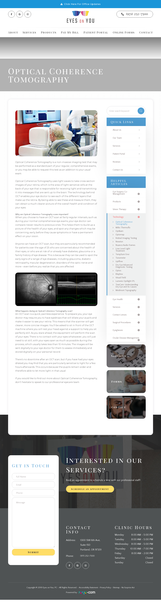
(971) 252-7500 (137, 13)
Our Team (118, 138)
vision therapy (120, 210)
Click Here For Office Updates (82, 4)
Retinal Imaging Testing (127, 240)
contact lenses (121, 323)
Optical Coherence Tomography (125, 224)
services (117, 315)
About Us (118, 130)
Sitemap (117, 599)
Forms (117, 392)
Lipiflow (120, 265)
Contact (146, 32)
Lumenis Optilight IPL (127, 286)
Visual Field (121, 282)
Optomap (121, 236)
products (117, 202)
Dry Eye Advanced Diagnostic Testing (125, 269)
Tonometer (121, 261)
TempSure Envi (123, 257)
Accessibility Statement (86, 599)
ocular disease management (120, 348)
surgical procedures (123, 331)
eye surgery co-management (121, 193)
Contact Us (118, 170)
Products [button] (48, 32)
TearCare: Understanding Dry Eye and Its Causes (127, 291)
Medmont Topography (127, 298)
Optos (119, 275)
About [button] (13, 32)
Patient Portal (96, 32)
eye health (118, 307)
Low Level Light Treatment (124, 252)
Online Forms (124, 32)
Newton (120, 244)
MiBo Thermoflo (124, 229)
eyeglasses (118, 339)
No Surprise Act (130, 599)
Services (117, 146)
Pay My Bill (70, 32)
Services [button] (29, 32)
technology (119, 218)
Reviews (117, 162)
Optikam (120, 233)
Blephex (120, 278)
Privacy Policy (105, 599)
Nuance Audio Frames (127, 247)
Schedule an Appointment (90, 500)
